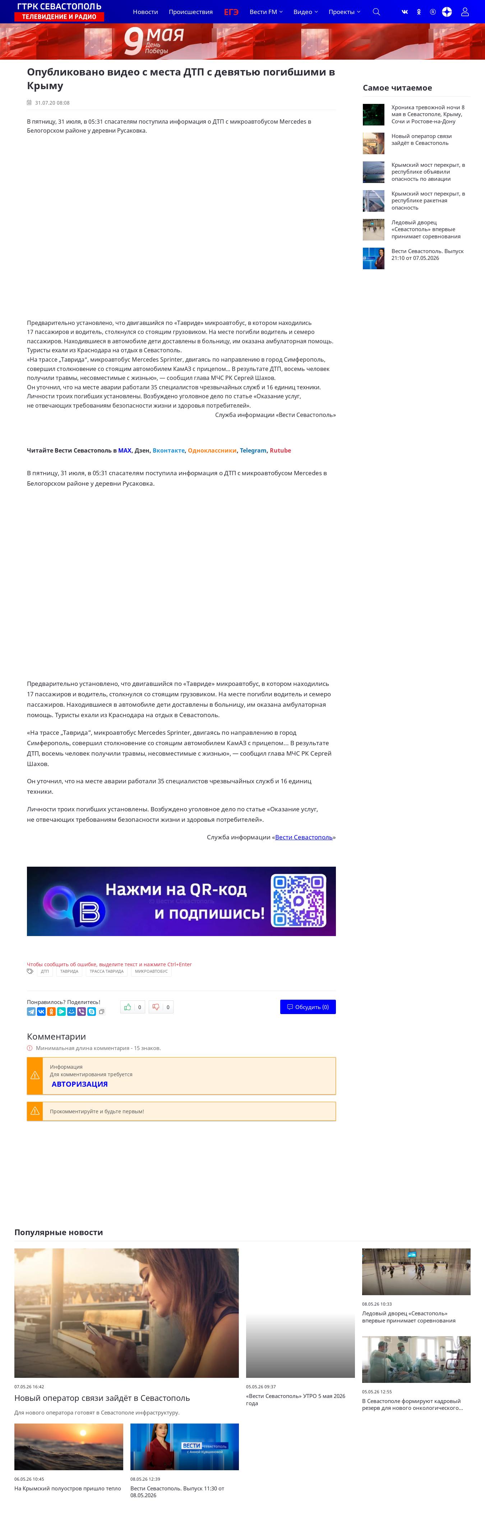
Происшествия (191, 12)
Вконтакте (169, 450)
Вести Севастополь (306, 415)
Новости (145, 12)
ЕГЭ (231, 12)
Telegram (253, 450)
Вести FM (263, 12)
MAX (124, 450)
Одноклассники (212, 450)
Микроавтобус (151, 971)
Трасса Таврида (107, 971)
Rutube (280, 450)
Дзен (142, 450)
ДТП (45, 971)
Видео (303, 12)
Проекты (342, 12)
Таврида (69, 971)
